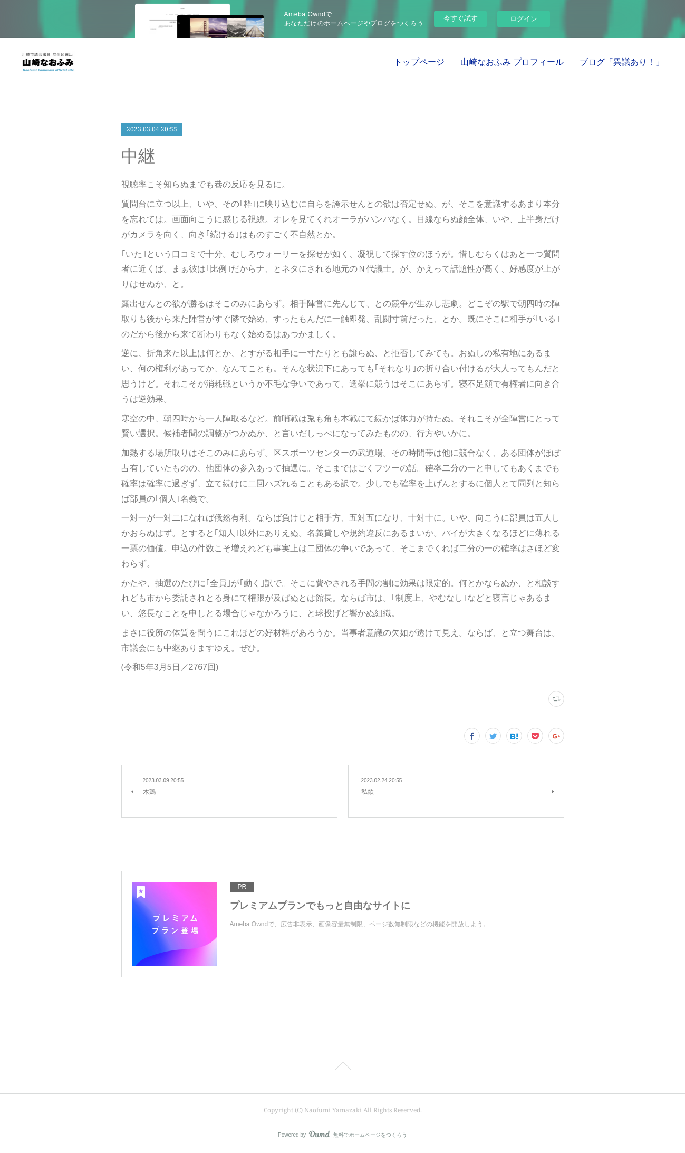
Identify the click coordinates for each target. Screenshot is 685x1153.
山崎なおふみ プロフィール (512, 62)
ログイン (523, 19)
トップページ (419, 62)
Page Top (342, 1067)
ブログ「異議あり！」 (622, 62)
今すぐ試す (460, 18)
